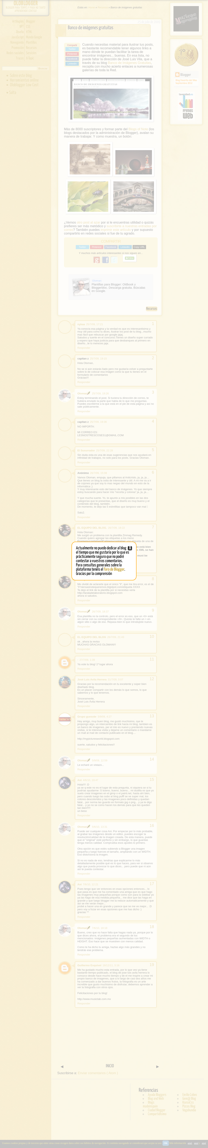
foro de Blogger (114, 569)
